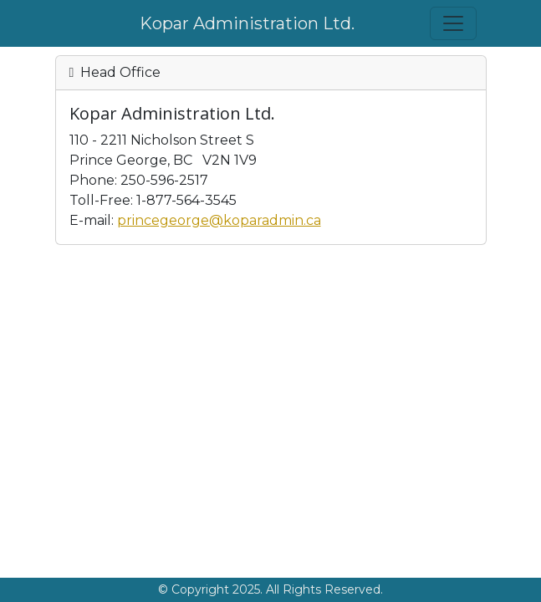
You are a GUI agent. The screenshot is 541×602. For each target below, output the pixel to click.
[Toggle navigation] (453, 23)
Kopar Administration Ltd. (247, 23)
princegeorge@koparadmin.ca (219, 220)
